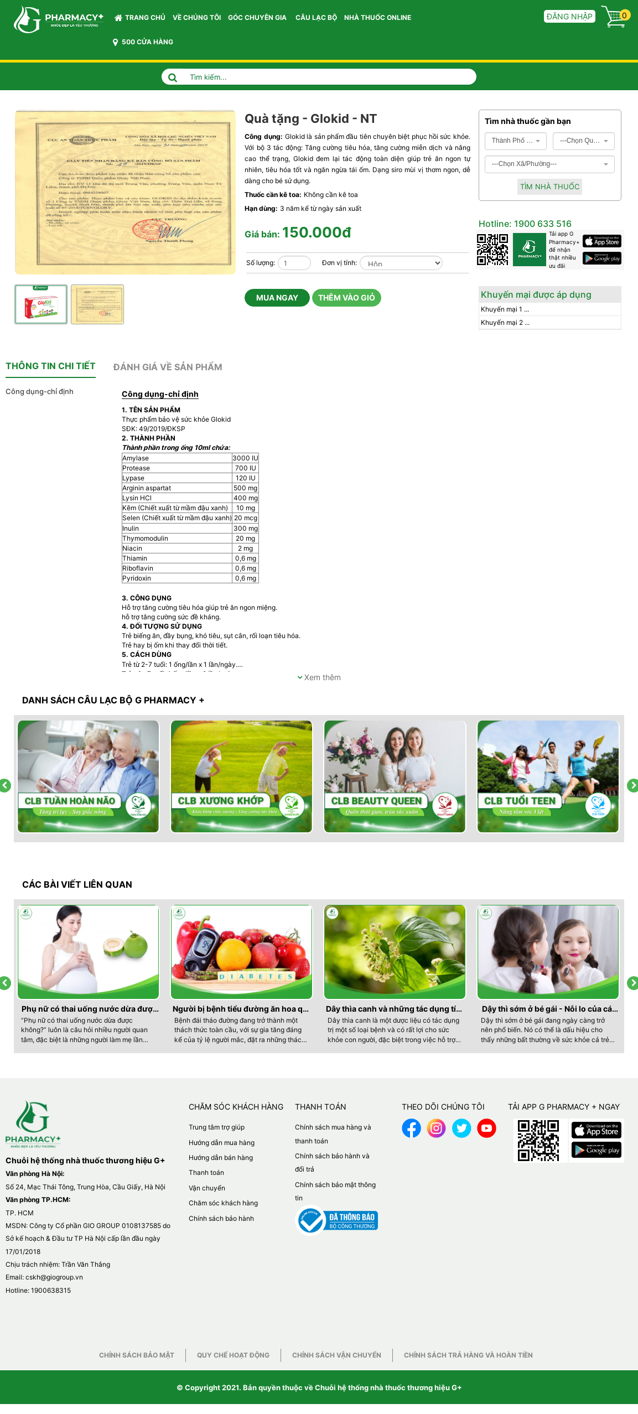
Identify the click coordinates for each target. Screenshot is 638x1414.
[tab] (51, 366)
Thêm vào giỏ (346, 297)
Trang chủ (140, 17)
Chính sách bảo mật (136, 1355)
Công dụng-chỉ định (40, 391)
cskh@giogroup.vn (54, 1277)
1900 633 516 (542, 223)
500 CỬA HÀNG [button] (143, 42)
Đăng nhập (570, 16)
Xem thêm (319, 677)
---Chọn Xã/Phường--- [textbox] (524, 164)
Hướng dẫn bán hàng (221, 1157)
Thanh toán (206, 1172)
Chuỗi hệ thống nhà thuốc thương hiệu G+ (388, 1387)
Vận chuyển (207, 1188)
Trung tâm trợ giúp (217, 1127)
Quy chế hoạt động (233, 1355)
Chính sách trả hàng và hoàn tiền (468, 1355)
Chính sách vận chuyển (336, 1355)
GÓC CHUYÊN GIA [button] (259, 20)
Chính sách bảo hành (221, 1218)
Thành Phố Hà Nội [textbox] (512, 140)
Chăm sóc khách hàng (223, 1203)
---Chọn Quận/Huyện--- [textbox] (580, 140)
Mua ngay (277, 297)
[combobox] (516, 141)
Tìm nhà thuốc (549, 186)
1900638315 (51, 1290)
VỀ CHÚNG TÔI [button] (197, 17)
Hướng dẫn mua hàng (222, 1142)
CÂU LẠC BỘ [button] (316, 17)
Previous (218, 284)
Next (229, 284)
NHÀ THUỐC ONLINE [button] (377, 17)
